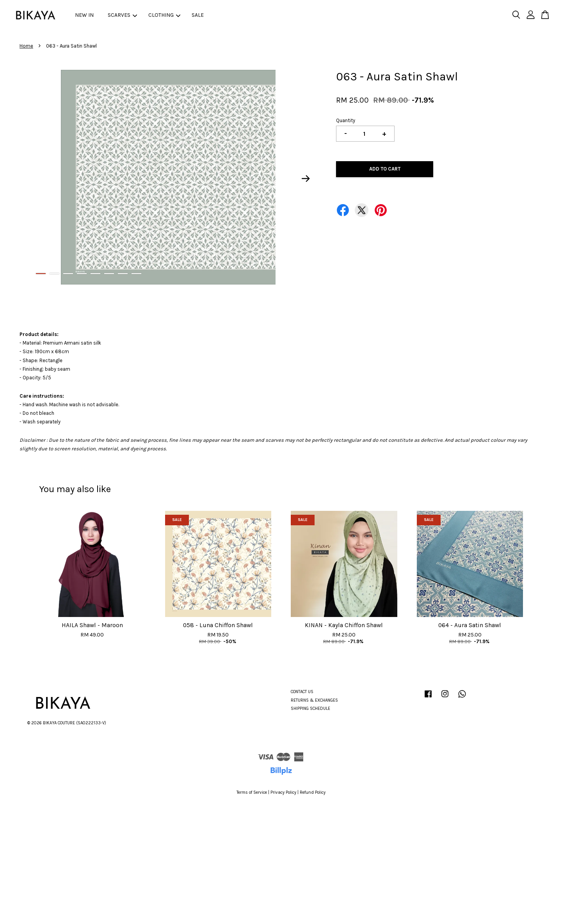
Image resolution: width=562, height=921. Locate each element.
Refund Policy (312, 792)
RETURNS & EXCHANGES (314, 700)
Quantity (345, 120)
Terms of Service (252, 792)
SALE (198, 15)
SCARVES (122, 15)
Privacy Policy (283, 792)
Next (306, 178)
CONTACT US (302, 691)
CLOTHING (164, 15)
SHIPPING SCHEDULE (310, 708)
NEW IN (84, 15)
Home (26, 46)
